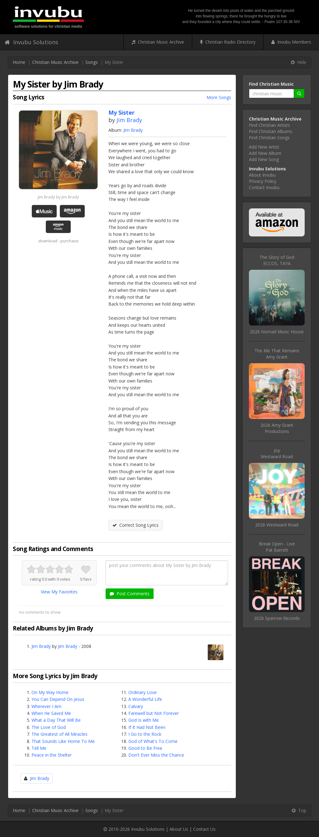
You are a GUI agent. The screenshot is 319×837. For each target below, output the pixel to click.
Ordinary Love (142, 692)
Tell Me (38, 748)
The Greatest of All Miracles (59, 734)
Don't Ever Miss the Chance (156, 755)
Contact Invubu (264, 187)
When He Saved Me (51, 713)
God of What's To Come (153, 741)
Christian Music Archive (157, 42)
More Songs (219, 97)
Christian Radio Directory (227, 42)
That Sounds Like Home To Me (63, 741)
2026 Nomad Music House (277, 332)
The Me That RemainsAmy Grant (277, 354)
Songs (91, 62)
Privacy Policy (262, 181)
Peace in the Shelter (51, 755)
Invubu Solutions (31, 42)
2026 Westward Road (276, 525)
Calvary (135, 706)
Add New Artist (264, 147)
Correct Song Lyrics (135, 525)
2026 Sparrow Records (277, 618)
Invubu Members (291, 42)
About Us (178, 829)
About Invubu (262, 175)
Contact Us (204, 829)
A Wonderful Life (145, 699)
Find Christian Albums (270, 131)
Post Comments (130, 594)
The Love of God (48, 727)
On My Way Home (50, 692)
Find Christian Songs (269, 137)
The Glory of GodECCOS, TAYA (276, 260)
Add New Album (265, 153)
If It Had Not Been (146, 727)
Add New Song (264, 159)
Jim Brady (129, 120)
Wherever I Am (46, 706)
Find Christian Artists (269, 125)
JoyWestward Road (277, 453)
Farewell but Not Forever (153, 713)
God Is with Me (143, 720)
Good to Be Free (145, 748)
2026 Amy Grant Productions (276, 428)
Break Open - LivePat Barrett (277, 547)
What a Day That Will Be (56, 720)
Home (19, 62)
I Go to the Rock (144, 734)
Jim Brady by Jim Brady (58, 197)
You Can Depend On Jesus (57, 699)
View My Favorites (59, 592)
